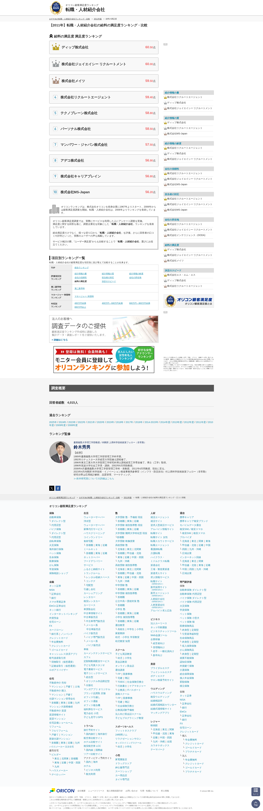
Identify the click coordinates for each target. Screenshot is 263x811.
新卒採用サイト (159, 588)
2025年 (53, 422)
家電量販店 (121, 759)
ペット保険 (55, 553)
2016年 (139, 422)
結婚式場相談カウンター (163, 704)
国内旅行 (90, 734)
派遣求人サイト (159, 573)
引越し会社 (89, 589)
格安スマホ (199, 533)
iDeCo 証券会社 (57, 605)
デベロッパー (58, 774)
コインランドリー (93, 537)
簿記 (127, 678)
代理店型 (56, 525)
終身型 (185, 630)
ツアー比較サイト (93, 754)
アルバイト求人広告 (161, 610)
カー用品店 (121, 775)
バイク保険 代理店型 (191, 601)
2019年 (110, 422)
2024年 (62, 422)
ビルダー (56, 754)
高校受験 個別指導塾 (126, 565)
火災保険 (54, 545)
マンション (57, 686)
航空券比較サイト (93, 738)
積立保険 (184, 686)
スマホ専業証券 (57, 601)
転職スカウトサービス (162, 541)
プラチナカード (193, 751)
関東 (171, 729)
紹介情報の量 (81, 273)
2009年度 (61, 425)
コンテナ (90, 581)
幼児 (120, 658)
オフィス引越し (92, 697)
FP (119, 674)
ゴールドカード (59, 650)
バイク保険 (55, 529)
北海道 (121, 549)
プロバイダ (186, 537)
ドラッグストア (123, 763)
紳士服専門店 (122, 767)
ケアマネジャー (137, 686)
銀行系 (54, 634)
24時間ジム (121, 734)
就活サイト (156, 521)
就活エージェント (160, 517)
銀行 (53, 598)
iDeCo (183, 711)
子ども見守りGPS (93, 717)
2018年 (120, 422)
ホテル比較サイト (93, 742)
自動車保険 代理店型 (191, 594)
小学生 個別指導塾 (125, 617)
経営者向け (159, 643)
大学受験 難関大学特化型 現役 (131, 533)
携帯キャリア (187, 517)
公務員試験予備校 (124, 710)
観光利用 (90, 774)
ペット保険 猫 (187, 621)
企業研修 (155, 639)
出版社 (89, 685)
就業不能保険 (187, 658)
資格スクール (122, 694)
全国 (169, 741)
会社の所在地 (135, 277)
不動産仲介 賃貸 (57, 710)
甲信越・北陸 (134, 553)
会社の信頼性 (81, 277)
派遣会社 (155, 565)
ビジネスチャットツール (163, 631)
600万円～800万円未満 (139, 303)
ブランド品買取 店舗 (95, 693)
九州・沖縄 (123, 561)
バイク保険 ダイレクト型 (193, 598)
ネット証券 (55, 585)
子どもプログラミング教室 (129, 718)
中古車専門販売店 (95, 621)
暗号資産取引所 (57, 658)
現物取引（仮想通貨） (63, 661)
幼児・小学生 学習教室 (127, 637)
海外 (95, 762)
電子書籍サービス (93, 669)
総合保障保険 (187, 674)
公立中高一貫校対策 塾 (127, 601)
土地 (77, 686)
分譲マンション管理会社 (62, 698)
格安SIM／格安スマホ (191, 529)
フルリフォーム (59, 730)
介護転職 (155, 553)
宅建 (120, 678)
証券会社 (56, 594)
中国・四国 (74, 762)
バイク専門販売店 (95, 637)
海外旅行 (102, 734)
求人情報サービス (160, 577)
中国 (208, 545)
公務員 (121, 690)
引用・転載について (149, 791)
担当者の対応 (108, 277)
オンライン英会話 (124, 666)
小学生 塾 (120, 609)
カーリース (89, 605)
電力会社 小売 (91, 713)
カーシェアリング (93, 593)
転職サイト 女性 (159, 537)
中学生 (130, 629)
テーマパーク (158, 749)
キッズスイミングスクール (128, 743)
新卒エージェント (160, 594)
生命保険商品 (187, 638)
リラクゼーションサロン (128, 738)
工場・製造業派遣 (160, 569)
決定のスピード (109, 281)
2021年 (91, 422)
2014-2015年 (151, 422)
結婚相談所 (156, 700)
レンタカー (89, 597)
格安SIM (186, 533)
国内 (88, 762)
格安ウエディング (160, 696)
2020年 (101, 422)
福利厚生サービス (93, 709)
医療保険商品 (187, 625)
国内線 (89, 750)
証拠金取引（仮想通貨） (64, 666)
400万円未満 (80, 303)
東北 (56, 758)
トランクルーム (92, 573)
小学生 (140, 629)
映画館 (154, 725)
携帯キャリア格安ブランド (194, 521)
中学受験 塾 (121, 585)
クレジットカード (58, 638)
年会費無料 (57, 641)
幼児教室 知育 (122, 641)
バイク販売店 (91, 633)
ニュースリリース (96, 791)
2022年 (81, 422)
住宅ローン (55, 621)
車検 (86, 649)
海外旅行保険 (56, 549)
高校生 (121, 629)
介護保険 (184, 670)
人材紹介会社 (158, 600)
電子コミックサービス (95, 673)
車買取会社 (89, 609)
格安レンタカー (92, 601)
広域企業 (187, 553)
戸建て (69, 686)
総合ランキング (82, 267)
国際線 (99, 750)
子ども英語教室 (123, 654)
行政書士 (122, 686)
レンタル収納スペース (98, 577)
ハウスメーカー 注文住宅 (61, 746)
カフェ (87, 657)
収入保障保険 (189, 645)
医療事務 (127, 674)
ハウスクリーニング (94, 533)
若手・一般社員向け (163, 651)
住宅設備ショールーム (61, 722)
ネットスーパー (92, 557)
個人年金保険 (187, 678)
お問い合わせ (132, 791)
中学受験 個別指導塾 (126, 593)
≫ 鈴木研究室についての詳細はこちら (94, 478)
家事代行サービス (93, 529)
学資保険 (54, 569)
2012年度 (189, 422)
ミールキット (91, 549)
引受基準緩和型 (190, 634)
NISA (52, 589)
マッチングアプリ (160, 712)
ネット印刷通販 (159, 627)
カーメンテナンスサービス (98, 653)
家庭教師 (120, 633)
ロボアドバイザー (58, 670)
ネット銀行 (55, 610)
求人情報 (165, 791)
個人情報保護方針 (115, 791)
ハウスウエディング (161, 692)
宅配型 (89, 585)
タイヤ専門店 (122, 779)
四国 (184, 549)
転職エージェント (160, 545)
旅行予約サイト (92, 730)
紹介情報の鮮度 (136, 273)
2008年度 (73, 425)
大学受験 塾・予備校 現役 (129, 517)
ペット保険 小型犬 (189, 618)
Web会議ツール (159, 635)
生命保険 (54, 557)
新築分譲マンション (59, 738)
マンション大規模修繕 (61, 706)
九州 (77, 702)
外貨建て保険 (187, 666)
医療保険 (54, 561)
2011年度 (201, 422)
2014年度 (165, 422)
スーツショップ (123, 771)
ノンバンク (67, 634)
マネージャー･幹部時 (84, 296)
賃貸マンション (57, 718)
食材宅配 (88, 541)
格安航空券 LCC (92, 746)
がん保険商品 (187, 650)
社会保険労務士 (135, 681)
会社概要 (81, 791)
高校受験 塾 (121, 545)
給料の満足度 (172, 245)
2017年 (129, 422)
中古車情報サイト (93, 613)
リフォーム (55, 726)
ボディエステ (158, 676)
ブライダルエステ (160, 668)
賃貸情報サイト (57, 714)
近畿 (70, 702)
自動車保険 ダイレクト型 (193, 589)
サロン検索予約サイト (162, 680)
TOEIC (121, 681)
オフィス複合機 (92, 705)
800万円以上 (80, 307)
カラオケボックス (160, 745)
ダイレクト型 (58, 521)
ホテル (87, 766)
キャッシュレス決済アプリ (63, 654)
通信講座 (120, 670)
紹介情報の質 (108, 273)
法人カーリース (159, 623)
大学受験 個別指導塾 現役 (129, 525)
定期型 (195, 630)
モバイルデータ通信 (190, 525)
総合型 (89, 677)
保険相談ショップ (58, 573)
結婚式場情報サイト (161, 708)
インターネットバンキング (63, 614)
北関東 (65, 758)
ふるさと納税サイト (94, 569)
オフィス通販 (91, 701)
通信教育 (120, 625)
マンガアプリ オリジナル (97, 689)
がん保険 (54, 565)
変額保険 (184, 681)
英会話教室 (121, 661)
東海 (63, 702)
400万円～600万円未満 (112, 303)
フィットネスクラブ (125, 730)
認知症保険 (186, 661)
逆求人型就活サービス (162, 525)
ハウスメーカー (59, 770)
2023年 (72, 422)
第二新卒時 (80, 288)
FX (50, 625)
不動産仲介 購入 (57, 690)
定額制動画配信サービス (97, 661)
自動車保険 (55, 517)
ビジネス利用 (93, 770)
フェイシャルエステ (161, 672)
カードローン (56, 630)
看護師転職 (156, 549)
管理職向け (159, 647)
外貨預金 (54, 618)
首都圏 (54, 702)
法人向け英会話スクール (128, 714)
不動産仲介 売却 (57, 682)
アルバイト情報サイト (162, 529)
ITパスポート (134, 690)
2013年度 (177, 422)
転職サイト (156, 533)
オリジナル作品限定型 (98, 681)
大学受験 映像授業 (125, 541)
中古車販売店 (91, 617)
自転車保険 (55, 541)
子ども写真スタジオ (94, 665)
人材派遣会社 (158, 605)
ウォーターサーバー (94, 517)
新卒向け (157, 655)
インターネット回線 (190, 557)
